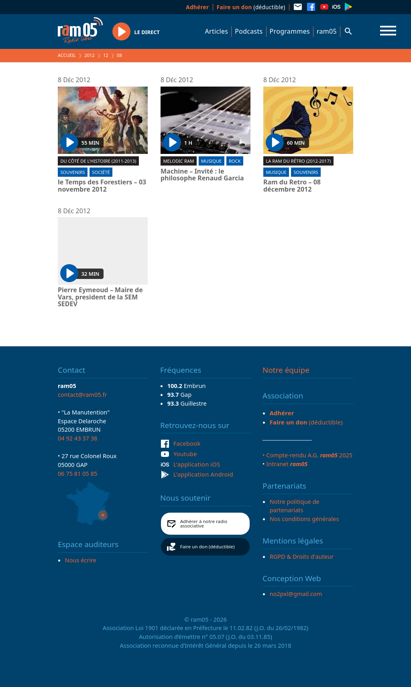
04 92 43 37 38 (77, 438)
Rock (235, 161)
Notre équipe (285, 370)
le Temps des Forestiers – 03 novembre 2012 (102, 186)
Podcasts (248, 31)
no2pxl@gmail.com (296, 594)
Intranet (286, 464)
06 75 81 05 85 (77, 473)
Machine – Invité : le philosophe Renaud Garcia (202, 175)
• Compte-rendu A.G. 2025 (307, 455)
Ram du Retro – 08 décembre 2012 (292, 186)
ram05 (327, 31)
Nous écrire (80, 560)
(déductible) (251, 7)
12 (105, 55)
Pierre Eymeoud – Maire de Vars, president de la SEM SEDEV (100, 297)
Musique (211, 161)
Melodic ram (178, 161)
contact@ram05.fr (82, 394)
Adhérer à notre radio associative (204, 523)
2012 (89, 55)
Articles (216, 31)
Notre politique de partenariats (294, 505)
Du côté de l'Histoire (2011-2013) (98, 161)
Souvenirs (72, 172)
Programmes (290, 31)
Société (101, 172)
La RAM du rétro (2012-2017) (298, 161)
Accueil (67, 55)
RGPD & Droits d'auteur (302, 556)
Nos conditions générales (304, 519)
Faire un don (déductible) (207, 547)
